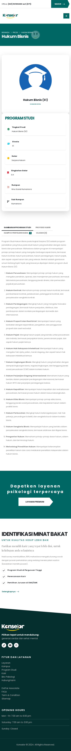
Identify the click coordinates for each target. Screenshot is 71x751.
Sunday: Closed (10, 728)
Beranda (5, 32)
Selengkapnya (10, 591)
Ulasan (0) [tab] (41, 233)
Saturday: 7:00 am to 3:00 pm (17, 722)
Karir (4, 673)
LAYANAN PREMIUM (35, 502)
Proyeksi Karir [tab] (43, 227)
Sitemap (6, 698)
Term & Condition (11, 695)
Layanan (6, 662)
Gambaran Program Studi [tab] (17, 227)
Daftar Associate (10, 688)
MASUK (60, 4)
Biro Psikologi (8, 676)
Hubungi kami (8, 680)
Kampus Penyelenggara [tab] (18, 233)
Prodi (15, 32)
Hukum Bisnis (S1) (35, 100)
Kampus (6, 666)
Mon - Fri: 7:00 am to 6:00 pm (16, 715)
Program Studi (9, 669)
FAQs (4, 691)
